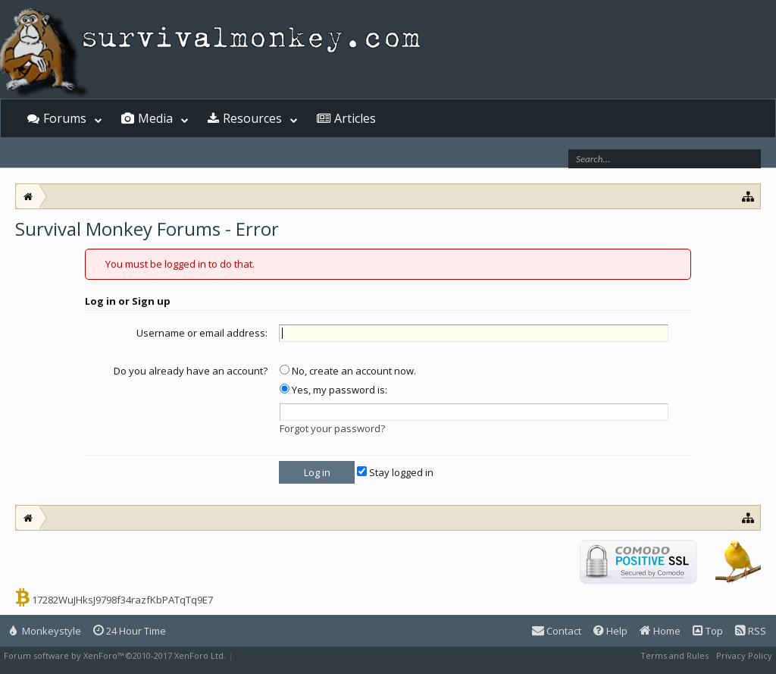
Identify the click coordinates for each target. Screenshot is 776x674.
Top (708, 631)
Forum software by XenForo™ (115, 655)
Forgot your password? (332, 428)
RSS (750, 631)
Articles (355, 118)
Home (660, 631)
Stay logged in (395, 472)
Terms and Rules (674, 655)
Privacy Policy (744, 655)
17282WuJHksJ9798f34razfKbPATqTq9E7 (122, 600)
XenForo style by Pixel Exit (289, 655)
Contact (556, 631)
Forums (64, 118)
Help (610, 631)
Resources (252, 118)
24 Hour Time (129, 631)
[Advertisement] (388, 282)
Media (155, 118)
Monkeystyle (45, 631)
